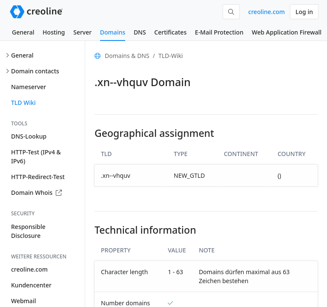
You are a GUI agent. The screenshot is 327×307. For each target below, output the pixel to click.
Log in (304, 12)
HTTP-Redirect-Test (38, 177)
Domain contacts (35, 71)
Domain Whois (36, 192)
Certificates (170, 32)
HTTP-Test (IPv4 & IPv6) (36, 156)
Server (82, 32)
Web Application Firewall (286, 32)
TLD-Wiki (170, 56)
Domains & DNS (127, 56)
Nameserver (28, 87)
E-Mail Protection (219, 32)
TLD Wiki (23, 102)
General (23, 32)
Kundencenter (31, 285)
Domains (112, 32)
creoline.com (266, 12)
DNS (140, 32)
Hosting (54, 32)
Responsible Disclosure (28, 231)
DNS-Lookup (28, 136)
